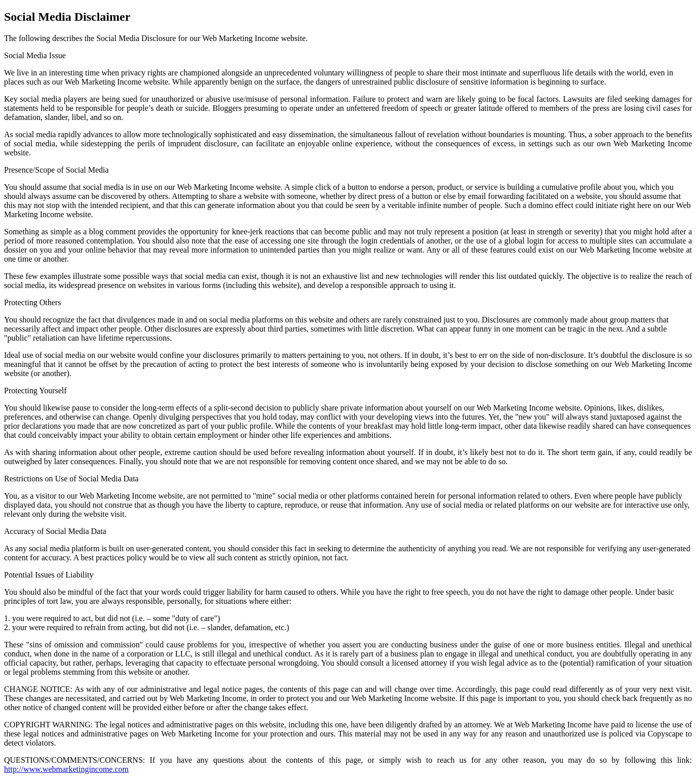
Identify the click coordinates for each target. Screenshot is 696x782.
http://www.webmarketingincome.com (66, 769)
